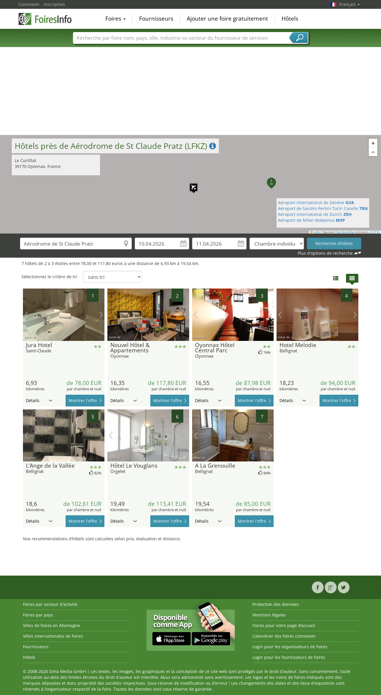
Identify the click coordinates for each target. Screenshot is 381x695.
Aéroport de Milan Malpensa (311, 220)
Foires (115, 19)
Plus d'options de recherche (325, 253)
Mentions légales (269, 615)
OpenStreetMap (345, 232)
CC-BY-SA (375, 232)
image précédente (26, 314)
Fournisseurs (156, 19)
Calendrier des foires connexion (283, 636)
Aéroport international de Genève (316, 202)
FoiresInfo (48, 18)
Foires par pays (38, 615)
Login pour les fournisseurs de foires (288, 657)
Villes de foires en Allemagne (51, 625)
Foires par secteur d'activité (50, 604)
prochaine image (101, 314)
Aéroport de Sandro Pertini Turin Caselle (323, 208)
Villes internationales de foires (53, 636)
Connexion (29, 4)
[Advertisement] (190, 91)
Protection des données (275, 604)
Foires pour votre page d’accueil (283, 625)
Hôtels (290, 19)
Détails (39, 400)
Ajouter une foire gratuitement (227, 19)
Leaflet (315, 232)
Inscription (54, 4)
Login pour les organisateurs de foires (289, 646)
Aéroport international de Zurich (315, 214)
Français (349, 4)
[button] (190, 184)
